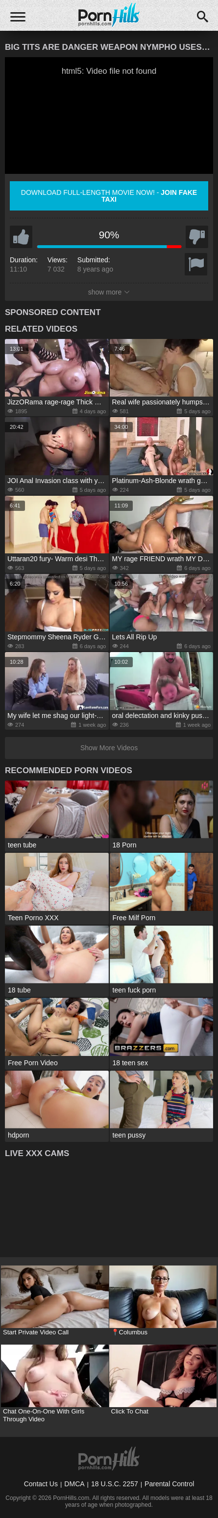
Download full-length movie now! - (109, 196)
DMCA (74, 1484)
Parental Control (169, 1484)
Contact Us (41, 1484)
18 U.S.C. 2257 (114, 1484)
